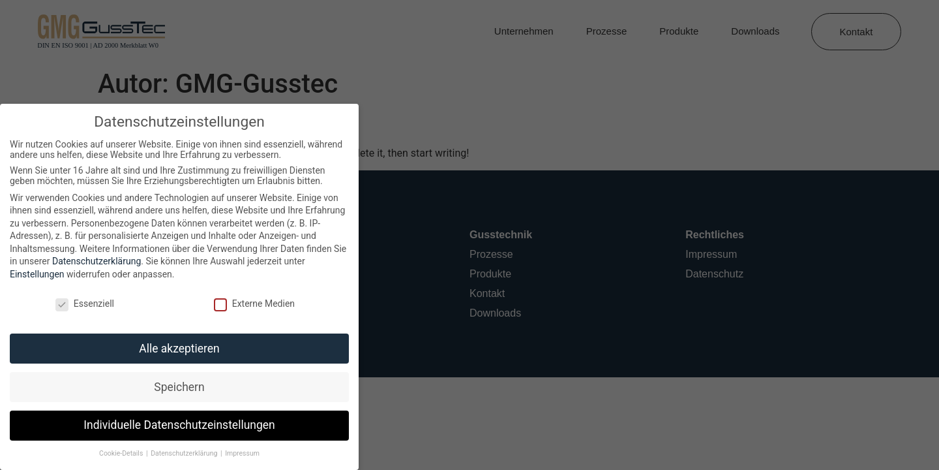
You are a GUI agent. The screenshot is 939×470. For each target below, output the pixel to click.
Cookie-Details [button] (117, 453)
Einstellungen (32, 274)
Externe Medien (249, 303)
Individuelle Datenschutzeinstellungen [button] (174, 424)
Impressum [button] (237, 453)
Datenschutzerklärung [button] (180, 453)
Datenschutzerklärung (92, 261)
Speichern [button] (174, 387)
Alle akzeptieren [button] (174, 348)
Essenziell (80, 303)
